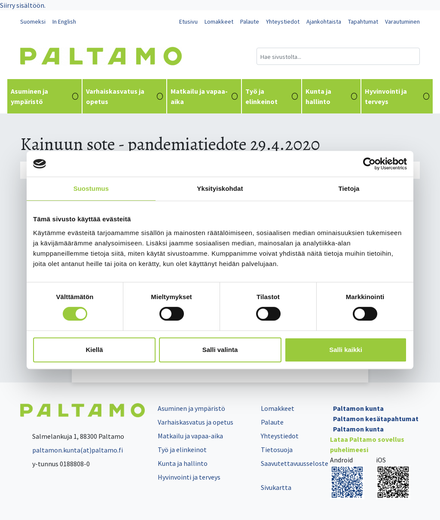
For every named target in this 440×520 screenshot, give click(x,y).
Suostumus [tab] (91, 188)
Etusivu (188, 21)
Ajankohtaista (323, 21)
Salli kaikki (345, 349)
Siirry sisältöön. (23, 5)
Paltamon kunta (358, 408)
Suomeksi (33, 21)
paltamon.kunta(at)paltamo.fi (71, 450)
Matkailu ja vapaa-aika (204, 96)
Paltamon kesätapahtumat (376, 418)
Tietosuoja (277, 449)
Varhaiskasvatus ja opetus (124, 96)
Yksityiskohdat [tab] (220, 188)
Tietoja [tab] (349, 188)
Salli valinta (220, 349)
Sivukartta (276, 487)
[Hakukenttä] (338, 56)
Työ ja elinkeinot (271, 96)
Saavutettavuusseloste (294, 463)
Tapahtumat (363, 21)
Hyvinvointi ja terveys (397, 96)
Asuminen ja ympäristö (44, 96)
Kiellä (94, 349)
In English (64, 21)
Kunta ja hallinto (332, 96)
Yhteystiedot (282, 21)
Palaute (249, 21)
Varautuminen (402, 21)
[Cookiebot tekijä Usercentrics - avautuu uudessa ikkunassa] (369, 163)
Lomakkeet (219, 21)
